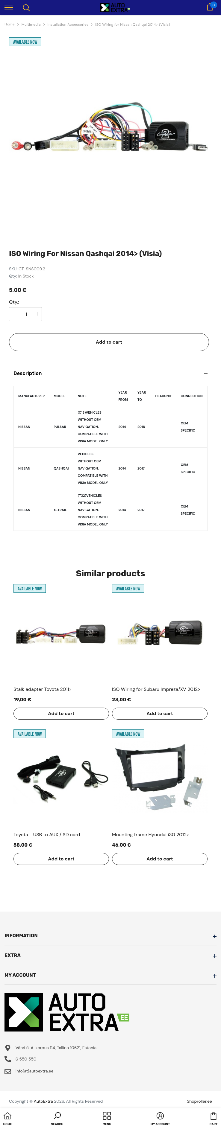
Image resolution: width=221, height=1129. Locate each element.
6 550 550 (26, 1059)
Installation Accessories (68, 24)
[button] (57, 1119)
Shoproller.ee (199, 1101)
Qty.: (14, 302)
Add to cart (109, 342)
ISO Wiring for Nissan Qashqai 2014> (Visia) (132, 24)
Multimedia (31, 24)
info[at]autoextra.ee (35, 1071)
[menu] (8, 7)
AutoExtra (43, 1101)
